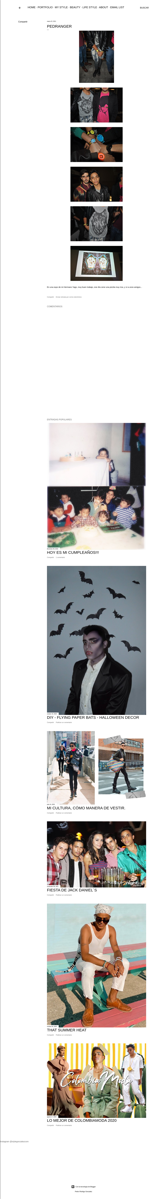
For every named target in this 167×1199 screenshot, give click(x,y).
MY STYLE (61, 7)
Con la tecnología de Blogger (83, 1186)
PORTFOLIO (45, 7)
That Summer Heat (67, 1030)
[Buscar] (144, 8)
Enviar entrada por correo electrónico (69, 297)
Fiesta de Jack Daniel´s (72, 890)
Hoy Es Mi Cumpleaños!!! (73, 552)
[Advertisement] (96, 393)
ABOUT (103, 7)
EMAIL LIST (117, 7)
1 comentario (60, 557)
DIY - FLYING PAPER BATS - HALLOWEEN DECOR (93, 717)
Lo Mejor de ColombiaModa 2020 (82, 1120)
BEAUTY (75, 7)
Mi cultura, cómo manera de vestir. (86, 808)
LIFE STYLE (90, 7)
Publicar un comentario (64, 722)
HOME (31, 7)
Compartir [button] (22, 22)
